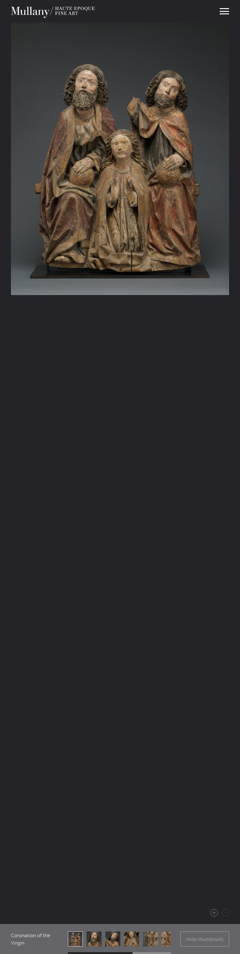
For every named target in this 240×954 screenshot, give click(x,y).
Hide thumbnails (204, 939)
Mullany (53, 11)
